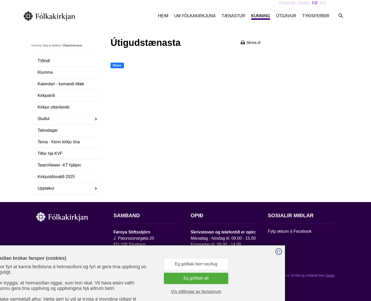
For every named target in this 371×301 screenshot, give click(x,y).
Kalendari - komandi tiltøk (61, 84)
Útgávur (286, 16)
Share (117, 65)
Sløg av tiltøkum (52, 45)
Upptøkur (46, 188)
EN (323, 3)
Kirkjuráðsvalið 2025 (56, 176)
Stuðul (43, 118)
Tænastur (233, 16)
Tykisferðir (316, 16)
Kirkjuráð (287, 3)
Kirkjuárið (46, 95)
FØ (315, 3)
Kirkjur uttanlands (54, 107)
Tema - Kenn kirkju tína (59, 142)
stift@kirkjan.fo (127, 267)
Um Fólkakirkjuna (195, 16)
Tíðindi (44, 60)
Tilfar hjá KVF (50, 153)
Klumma (45, 72)
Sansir (330, 275)
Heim (163, 16)
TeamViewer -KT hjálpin (59, 165)
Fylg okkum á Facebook (290, 231)
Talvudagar (48, 130)
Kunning (260, 16)
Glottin (303, 3)
